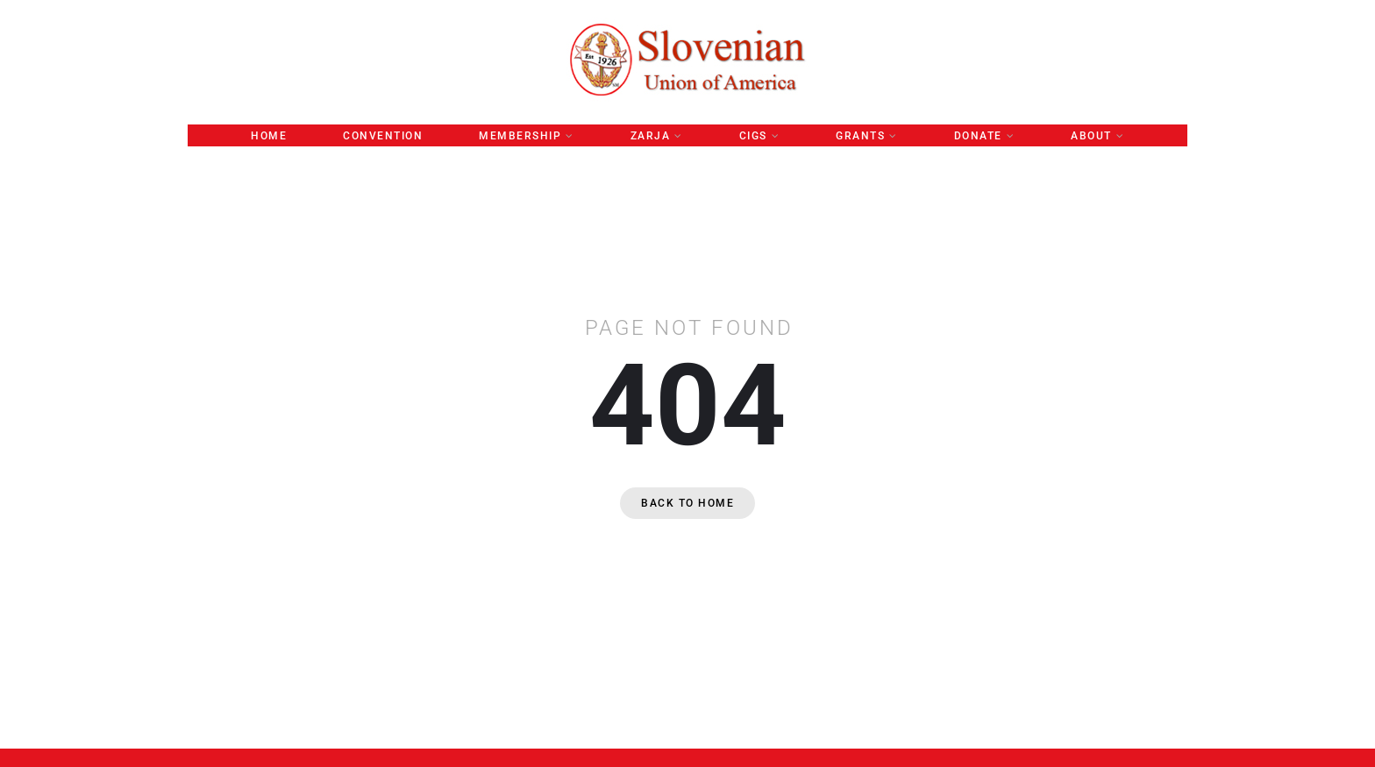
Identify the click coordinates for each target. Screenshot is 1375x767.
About (1091, 136)
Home (269, 136)
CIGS (753, 136)
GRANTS (860, 136)
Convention (383, 136)
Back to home (687, 503)
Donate (978, 136)
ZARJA (651, 136)
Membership (520, 136)
